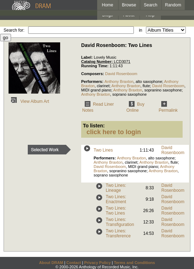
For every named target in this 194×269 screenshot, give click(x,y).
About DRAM (51, 262)
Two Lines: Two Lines (116, 211)
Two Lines (103, 150)
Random (173, 4)
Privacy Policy (97, 262)
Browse (129, 4)
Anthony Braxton (118, 81)
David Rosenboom (121, 74)
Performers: (92, 81)
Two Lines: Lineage (116, 188)
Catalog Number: (97, 61)
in (140, 30)
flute (146, 86)
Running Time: (95, 66)
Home (107, 4)
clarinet (103, 86)
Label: (87, 57)
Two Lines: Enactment (116, 199)
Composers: (93, 74)
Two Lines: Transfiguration (120, 222)
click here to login (113, 132)
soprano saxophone (129, 94)
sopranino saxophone (163, 90)
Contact (73, 262)
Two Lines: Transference (118, 233)
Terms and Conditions (134, 262)
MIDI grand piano (96, 90)
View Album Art (29, 101)
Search (150, 4)
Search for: (14, 30)
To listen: (94, 125)
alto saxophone (149, 81)
